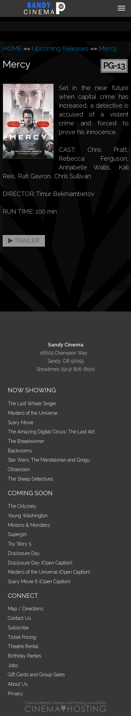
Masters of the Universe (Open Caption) (49, 572)
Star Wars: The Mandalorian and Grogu (49, 460)
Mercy (108, 48)
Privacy (15, 693)
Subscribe (18, 627)
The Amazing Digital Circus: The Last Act (51, 431)
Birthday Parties (24, 656)
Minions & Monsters (29, 525)
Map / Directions (25, 608)
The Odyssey (22, 506)
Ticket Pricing (22, 637)
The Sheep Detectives (30, 479)
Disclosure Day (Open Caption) (40, 563)
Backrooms (20, 450)
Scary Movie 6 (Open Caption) (39, 581)
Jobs (13, 665)
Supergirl (17, 534)
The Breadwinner (26, 441)
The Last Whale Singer (32, 403)
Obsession (19, 469)
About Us (18, 684)
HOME (12, 48)
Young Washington (28, 515)
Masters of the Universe (33, 413)
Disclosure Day (24, 553)
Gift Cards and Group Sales (36, 674)
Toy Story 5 (19, 544)
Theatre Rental (23, 646)
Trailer (23, 240)
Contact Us (19, 618)
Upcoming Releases (60, 48)
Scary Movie (20, 422)
